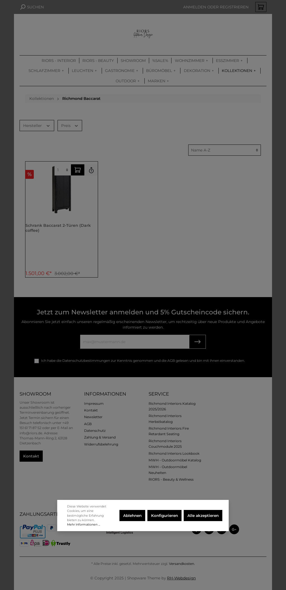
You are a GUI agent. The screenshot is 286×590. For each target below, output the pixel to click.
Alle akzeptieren (203, 515)
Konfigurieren (164, 515)
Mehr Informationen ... (83, 524)
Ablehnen (132, 515)
